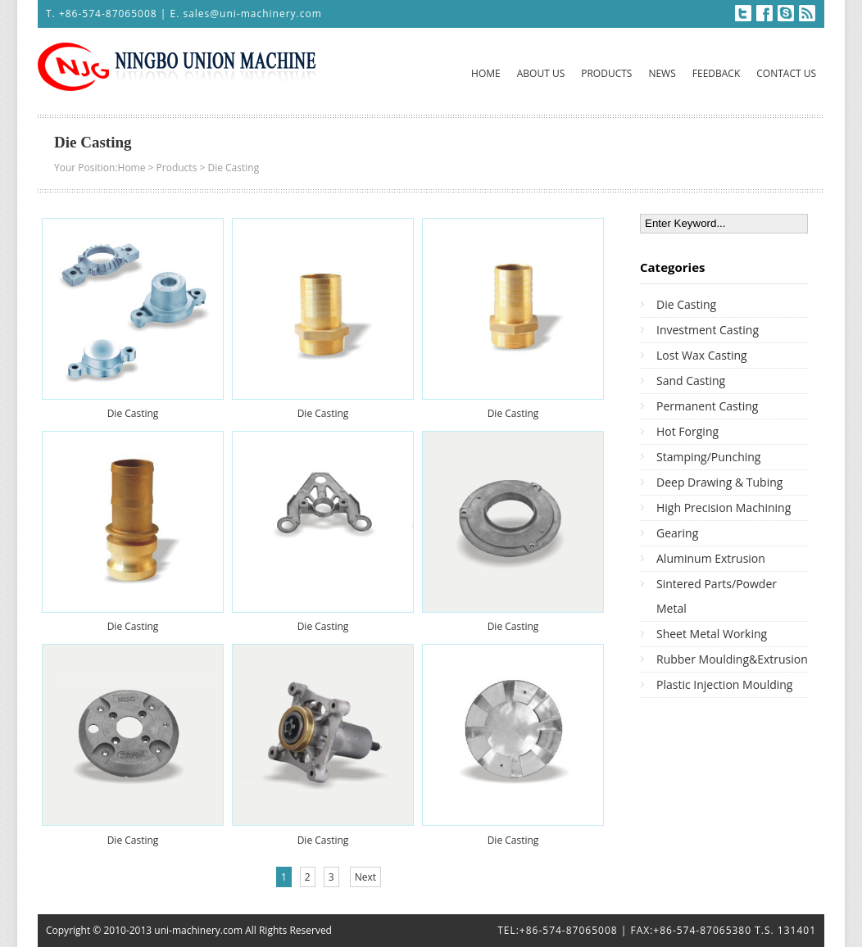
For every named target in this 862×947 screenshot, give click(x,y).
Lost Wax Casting (701, 355)
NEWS (661, 73)
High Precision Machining (723, 507)
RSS (807, 13)
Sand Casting (690, 380)
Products (177, 167)
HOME (486, 73)
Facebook (764, 13)
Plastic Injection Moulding (724, 684)
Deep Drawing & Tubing (719, 482)
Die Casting (233, 167)
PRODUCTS (606, 73)
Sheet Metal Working (711, 633)
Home (132, 167)
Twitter (743, 13)
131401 (797, 930)
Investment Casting (707, 330)
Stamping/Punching (708, 456)
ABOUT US (541, 73)
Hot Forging (687, 431)
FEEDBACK (716, 73)
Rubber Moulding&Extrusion (732, 659)
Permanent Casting (707, 406)
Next (365, 877)
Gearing (677, 533)
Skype (786, 13)
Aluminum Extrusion (710, 558)
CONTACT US (786, 73)
